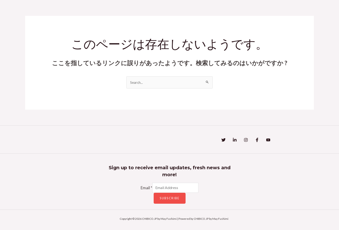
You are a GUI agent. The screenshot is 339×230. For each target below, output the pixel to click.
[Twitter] (223, 141)
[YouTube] (287, 141)
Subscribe (170, 200)
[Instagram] (255, 141)
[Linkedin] (239, 141)
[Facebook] (271, 141)
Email (144, 189)
